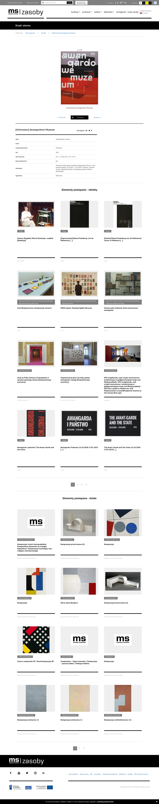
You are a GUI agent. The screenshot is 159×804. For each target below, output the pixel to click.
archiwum (86, 12)
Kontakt (130, 774)
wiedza (97, 12)
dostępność (121, 12)
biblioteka (108, 12)
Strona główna (30, 33)
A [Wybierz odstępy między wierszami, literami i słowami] (125, 3)
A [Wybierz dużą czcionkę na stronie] (121, 2)
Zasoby (43, 33)
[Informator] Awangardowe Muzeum (63, 33)
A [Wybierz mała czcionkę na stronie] (115, 3)
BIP (91, 774)
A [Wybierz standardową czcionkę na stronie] (118, 3)
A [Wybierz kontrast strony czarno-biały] (143, 3)
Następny (98, 117)
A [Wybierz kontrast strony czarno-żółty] (150, 3)
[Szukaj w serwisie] (53, 2)
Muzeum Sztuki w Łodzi (15, 3)
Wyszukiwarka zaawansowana (81, 2)
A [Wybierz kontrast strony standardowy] (140, 3)
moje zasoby (133, 12)
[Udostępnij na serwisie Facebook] (91, 130)
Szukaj (70, 2)
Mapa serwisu (84, 774)
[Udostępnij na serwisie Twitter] (90, 130)
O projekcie (97, 774)
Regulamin (122, 774)
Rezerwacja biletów (33, 3)
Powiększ (80, 117)
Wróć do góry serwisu (141, 774)
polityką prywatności (105, 802)
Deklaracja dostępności (110, 774)
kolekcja (74, 12)
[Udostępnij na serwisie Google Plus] (87, 130)
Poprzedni (61, 117)
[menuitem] (76, 12)
